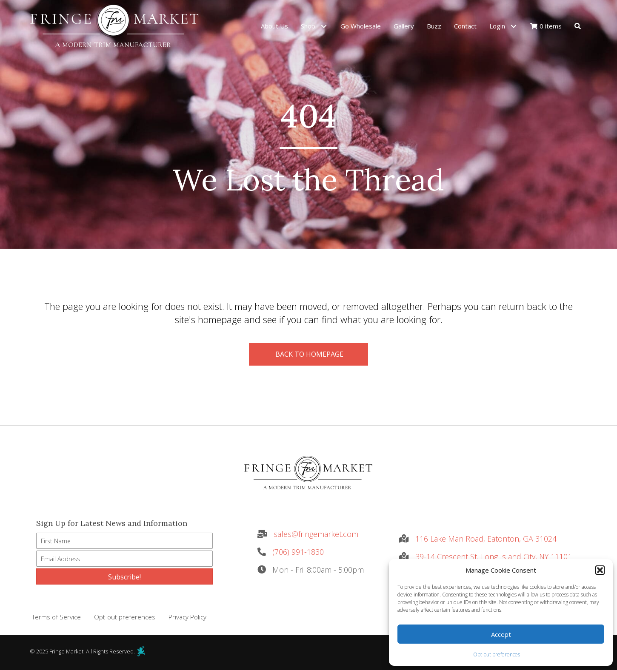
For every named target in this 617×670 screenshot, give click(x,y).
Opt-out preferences (496, 654)
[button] (600, 570)
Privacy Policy (187, 617)
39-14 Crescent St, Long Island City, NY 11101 (493, 556)
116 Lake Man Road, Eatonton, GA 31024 (486, 539)
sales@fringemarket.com (316, 534)
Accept (501, 634)
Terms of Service (56, 617)
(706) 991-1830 (298, 552)
